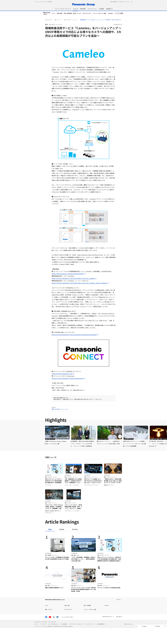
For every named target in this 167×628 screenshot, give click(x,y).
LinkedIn (53, 621)
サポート (36, 624)
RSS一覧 (118, 616)
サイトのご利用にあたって (53, 624)
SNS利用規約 (64, 624)
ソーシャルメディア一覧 (66, 617)
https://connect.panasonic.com (62, 374)
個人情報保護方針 (101, 624)
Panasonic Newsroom (55, 599)
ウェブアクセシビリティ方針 (75, 624)
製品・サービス (77, 13)
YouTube (44, 621)
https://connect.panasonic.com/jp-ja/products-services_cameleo (73, 278)
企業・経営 (59, 13)
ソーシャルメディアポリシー (89, 624)
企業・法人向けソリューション (70, 19)
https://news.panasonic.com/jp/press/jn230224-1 (68, 274)
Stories (110, 13)
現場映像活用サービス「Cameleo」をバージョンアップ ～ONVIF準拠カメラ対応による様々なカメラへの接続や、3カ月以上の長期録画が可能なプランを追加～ (114, 19)
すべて (53, 13)
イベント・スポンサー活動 (99, 13)
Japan (46, 13)
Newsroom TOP (48, 19)
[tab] (61, 529)
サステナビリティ (87, 13)
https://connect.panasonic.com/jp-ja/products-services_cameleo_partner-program (79, 283)
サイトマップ (43, 624)
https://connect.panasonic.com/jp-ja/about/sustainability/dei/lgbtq (74, 335)
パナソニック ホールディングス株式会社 (43, 1)
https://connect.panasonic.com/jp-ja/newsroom (67, 378)
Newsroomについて (107, 616)
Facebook (37, 621)
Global (118, 599)
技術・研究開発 (68, 13)
